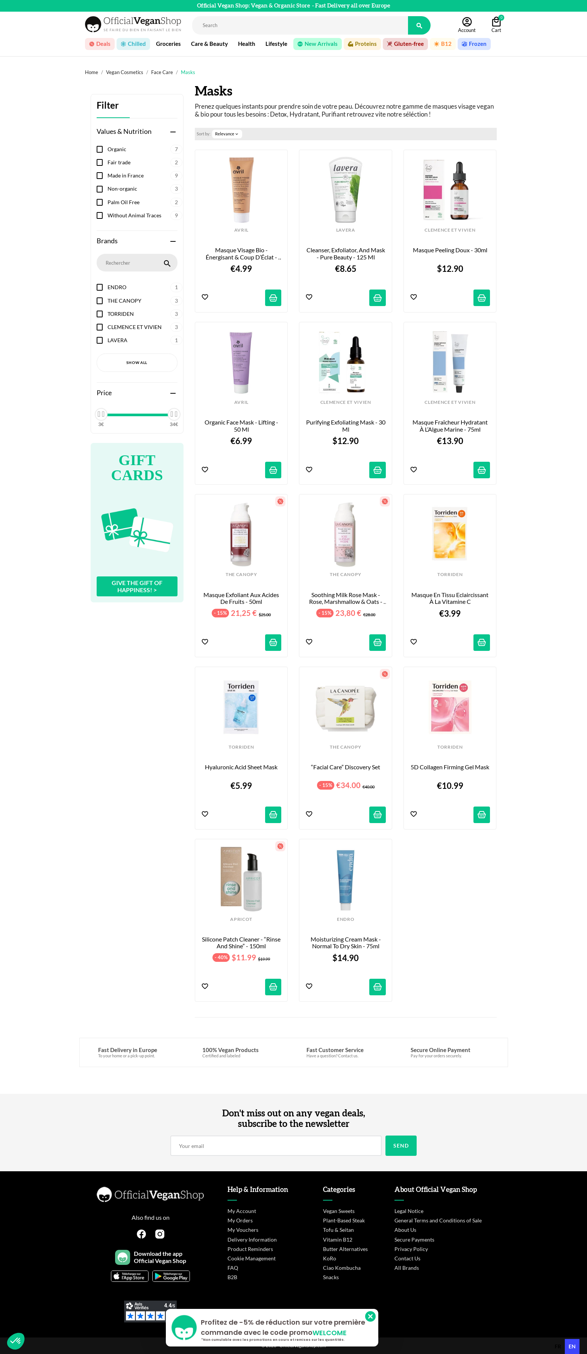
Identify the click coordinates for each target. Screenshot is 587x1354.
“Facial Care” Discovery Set (345, 767)
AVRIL (241, 230)
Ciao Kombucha (342, 1268)
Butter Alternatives (345, 1249)
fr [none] (558, 1346)
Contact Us (407, 1258)
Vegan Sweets (339, 1211)
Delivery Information (252, 1239)
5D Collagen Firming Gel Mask (450, 767)
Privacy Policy (411, 1249)
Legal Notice (408, 1211)
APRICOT (241, 919)
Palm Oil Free (145, 202)
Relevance (227, 133)
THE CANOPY (145, 300)
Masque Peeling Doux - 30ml (450, 250)
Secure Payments (414, 1239)
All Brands (406, 1268)
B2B (232, 1277)
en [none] (572, 1346)
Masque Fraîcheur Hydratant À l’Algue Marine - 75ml (451, 425)
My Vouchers (243, 1230)
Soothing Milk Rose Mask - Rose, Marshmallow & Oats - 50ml (346, 598)
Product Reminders (250, 1249)
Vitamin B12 (337, 1239)
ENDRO (145, 287)
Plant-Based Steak (344, 1220)
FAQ (233, 1268)
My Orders (240, 1220)
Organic (145, 149)
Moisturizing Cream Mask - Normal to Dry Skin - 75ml (346, 942)
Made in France (145, 175)
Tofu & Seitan (338, 1230)
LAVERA (145, 340)
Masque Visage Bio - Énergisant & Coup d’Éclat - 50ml (242, 254)
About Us (405, 1230)
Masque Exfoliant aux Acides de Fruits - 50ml (241, 598)
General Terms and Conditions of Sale (438, 1220)
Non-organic (145, 188)
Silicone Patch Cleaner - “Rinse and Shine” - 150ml (241, 942)
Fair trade (145, 162)
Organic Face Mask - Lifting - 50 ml (242, 425)
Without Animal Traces (145, 215)
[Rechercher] (300, 25)
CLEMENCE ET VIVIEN (145, 327)
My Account (242, 1211)
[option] (558, 1346)
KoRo (329, 1258)
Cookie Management (252, 1258)
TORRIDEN (145, 313)
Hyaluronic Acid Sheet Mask (241, 767)
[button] (16, 1341)
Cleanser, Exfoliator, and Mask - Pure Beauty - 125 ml (346, 253)
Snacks (331, 1277)
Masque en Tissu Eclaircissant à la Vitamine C (450, 598)
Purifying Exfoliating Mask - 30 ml (346, 425)
